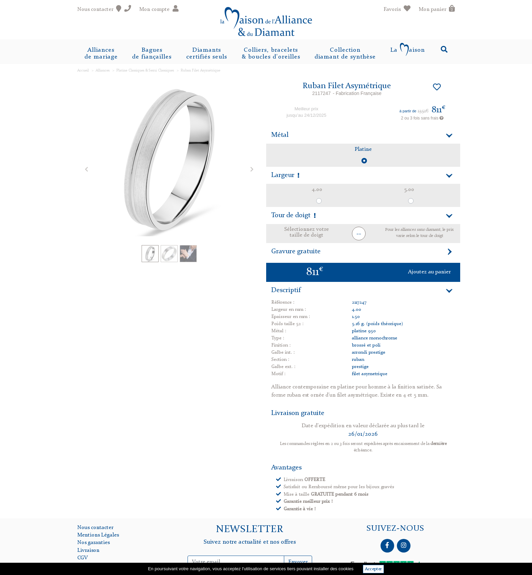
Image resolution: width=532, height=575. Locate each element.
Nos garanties (93, 542)
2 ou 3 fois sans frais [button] (422, 118)
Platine (363, 149)
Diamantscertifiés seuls (206, 53)
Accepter (373, 569)
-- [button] (358, 233)
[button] (86, 169)
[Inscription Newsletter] (236, 562)
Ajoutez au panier (429, 272)
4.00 (317, 189)
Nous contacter (95, 527)
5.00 (409, 189)
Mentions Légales (98, 535)
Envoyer (298, 562)
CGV (82, 558)
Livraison (88, 550)
